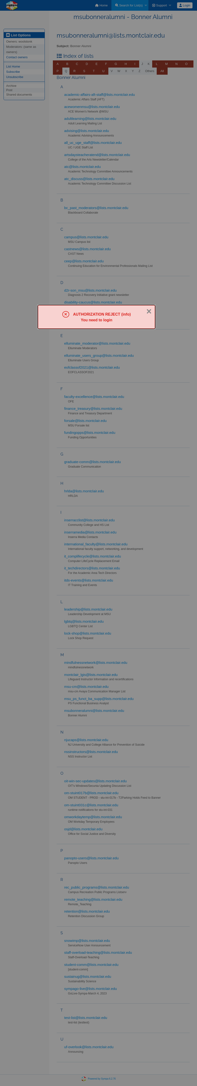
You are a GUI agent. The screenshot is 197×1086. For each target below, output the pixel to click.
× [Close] (148, 311)
